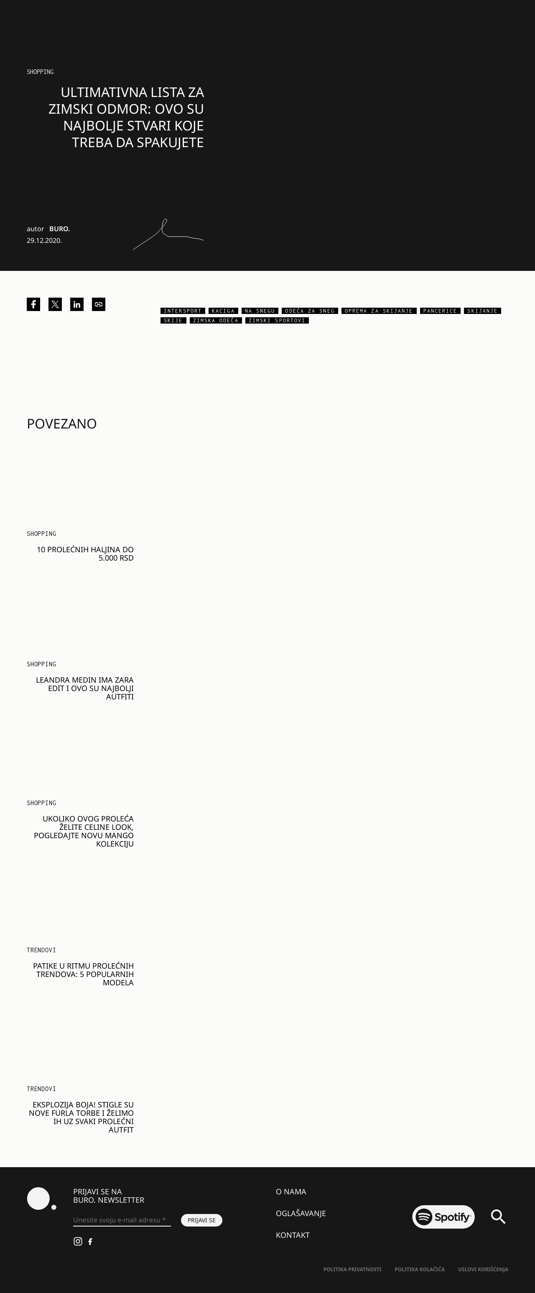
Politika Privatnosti (352, 1269)
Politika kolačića (420, 1269)
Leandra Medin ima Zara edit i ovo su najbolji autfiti (85, 688)
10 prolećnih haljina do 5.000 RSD (85, 553)
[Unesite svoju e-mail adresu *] (122, 1220)
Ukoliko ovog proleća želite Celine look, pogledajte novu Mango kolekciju (84, 831)
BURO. (59, 228)
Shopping (40, 71)
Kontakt (293, 1235)
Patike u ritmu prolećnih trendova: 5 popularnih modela (83, 974)
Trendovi (41, 950)
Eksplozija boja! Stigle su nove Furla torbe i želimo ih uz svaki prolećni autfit (81, 1117)
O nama (291, 1191)
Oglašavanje (301, 1213)
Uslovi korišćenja (483, 1269)
